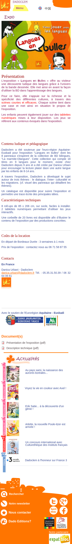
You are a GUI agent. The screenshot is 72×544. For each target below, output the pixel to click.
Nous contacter (20, 512)
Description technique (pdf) (23, 348)
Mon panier (67, 4)
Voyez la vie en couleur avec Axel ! (45, 388)
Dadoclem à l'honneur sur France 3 (46, 460)
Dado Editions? (20, 521)
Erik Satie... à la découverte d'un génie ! (44, 407)
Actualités (27, 359)
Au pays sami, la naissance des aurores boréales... (44, 371)
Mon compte (57, 4)
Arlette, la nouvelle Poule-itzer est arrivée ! (45, 425)
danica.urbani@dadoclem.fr (18, 272)
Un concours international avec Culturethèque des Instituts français (46, 443)
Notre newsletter (19, 503)
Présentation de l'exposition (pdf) (26, 342)
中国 (48, 8)
